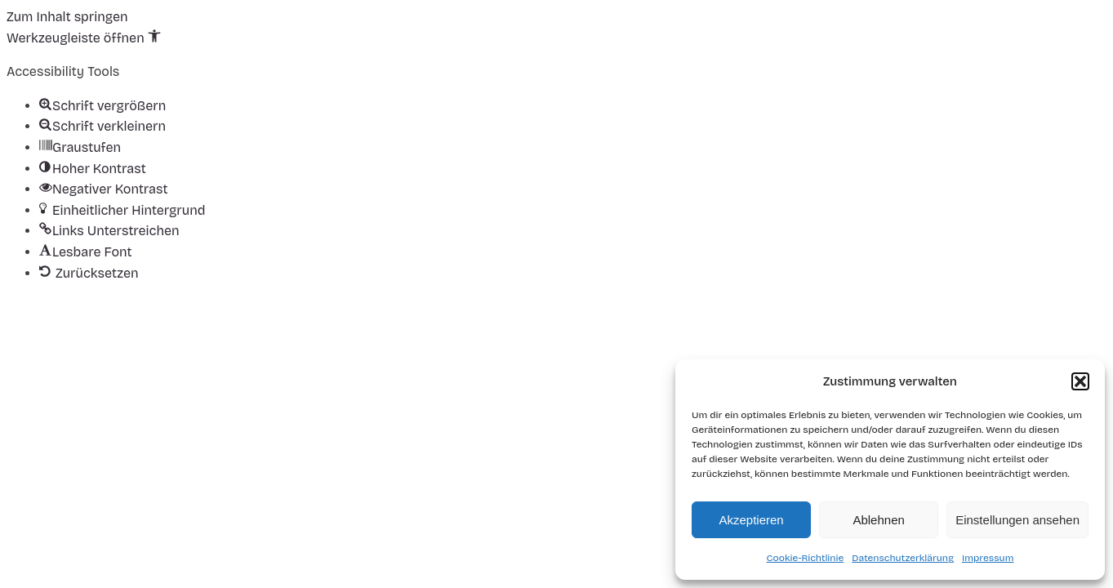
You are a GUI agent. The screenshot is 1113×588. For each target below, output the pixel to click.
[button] (1080, 381)
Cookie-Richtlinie (805, 558)
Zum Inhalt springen (67, 16)
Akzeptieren (751, 520)
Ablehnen (878, 520)
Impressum (987, 558)
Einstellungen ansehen (1017, 520)
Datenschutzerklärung (903, 558)
